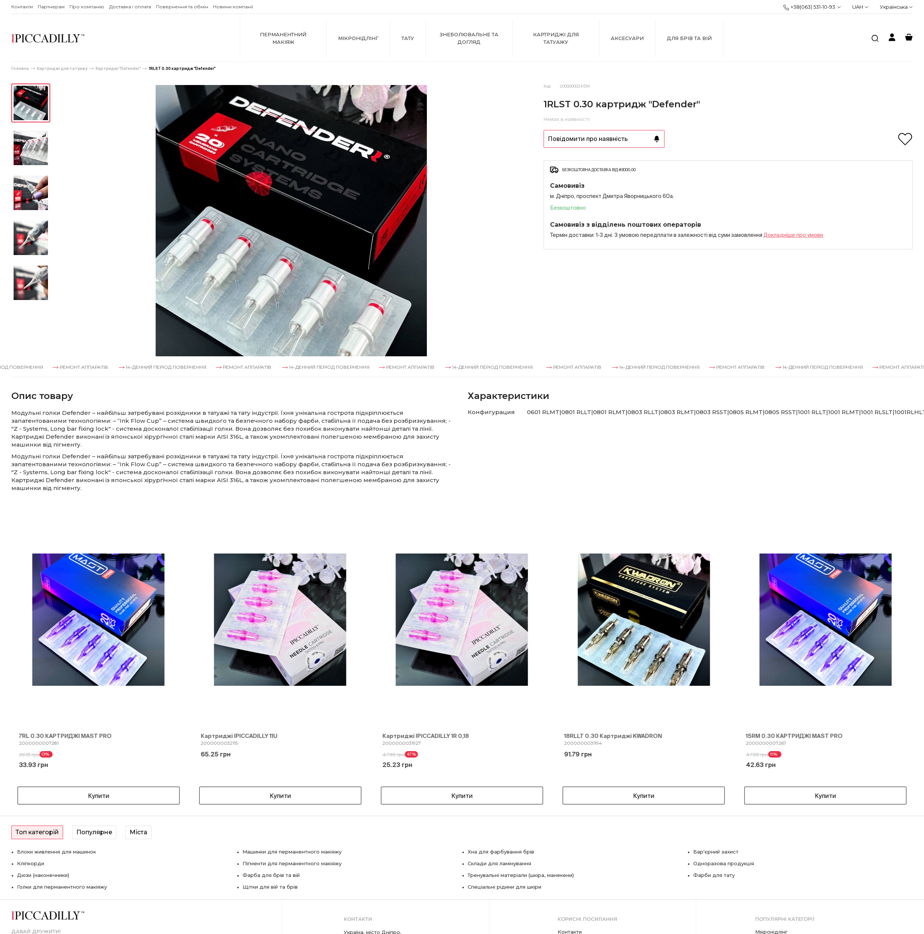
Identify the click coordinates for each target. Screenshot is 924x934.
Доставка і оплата (130, 6)
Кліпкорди (30, 863)
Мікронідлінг (358, 38)
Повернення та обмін (182, 6)
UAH (860, 7)
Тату (408, 38)
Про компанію (87, 6)
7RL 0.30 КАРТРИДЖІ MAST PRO (65, 736)
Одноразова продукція (723, 863)
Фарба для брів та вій (271, 875)
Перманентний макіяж (283, 38)
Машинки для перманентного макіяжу (292, 852)
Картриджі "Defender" (118, 68)
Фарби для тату (714, 875)
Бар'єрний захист (716, 852)
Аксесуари (627, 38)
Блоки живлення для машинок (56, 852)
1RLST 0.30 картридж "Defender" (182, 68)
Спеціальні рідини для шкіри (504, 887)
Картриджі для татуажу (556, 38)
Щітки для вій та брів (270, 887)
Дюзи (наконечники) (43, 875)
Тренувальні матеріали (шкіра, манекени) (521, 875)
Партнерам (51, 6)
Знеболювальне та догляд (469, 38)
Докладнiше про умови (793, 235)
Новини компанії (233, 6)
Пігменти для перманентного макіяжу (292, 863)
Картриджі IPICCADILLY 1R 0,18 (425, 736)
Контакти (22, 6)
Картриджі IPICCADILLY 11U (239, 736)
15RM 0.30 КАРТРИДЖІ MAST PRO (794, 736)
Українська (896, 7)
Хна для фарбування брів (501, 852)
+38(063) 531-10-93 (809, 7)
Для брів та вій (689, 38)
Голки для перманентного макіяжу (62, 887)
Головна (20, 68)
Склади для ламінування (499, 863)
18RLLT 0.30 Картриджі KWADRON (613, 736)
